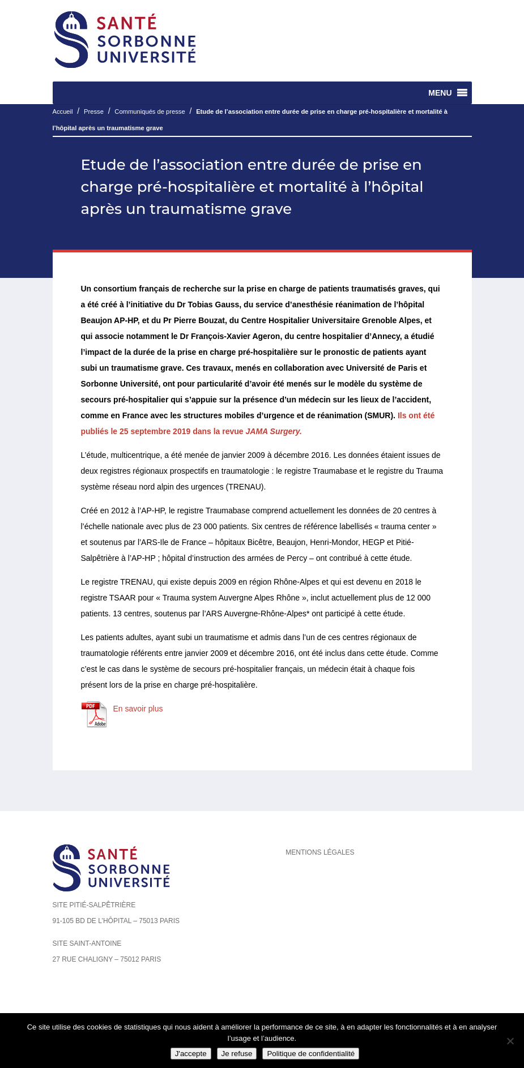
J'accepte (191, 1053)
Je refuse (237, 1053)
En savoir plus (138, 708)
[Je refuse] (510, 1040)
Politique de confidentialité (311, 1053)
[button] (439, 93)
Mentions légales (320, 852)
